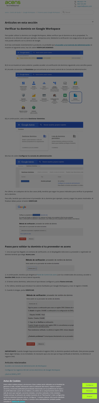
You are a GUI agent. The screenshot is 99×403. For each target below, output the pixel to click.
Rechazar (89, 392)
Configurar (89, 386)
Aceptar (89, 397)
